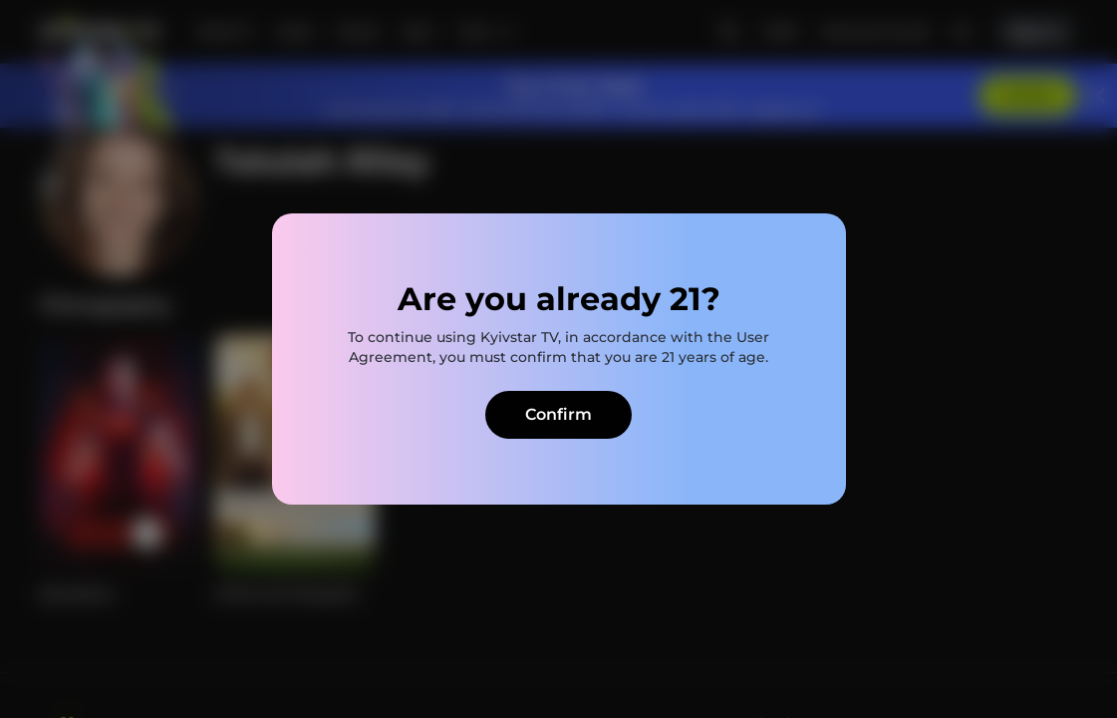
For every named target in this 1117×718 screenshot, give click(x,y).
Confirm (558, 414)
